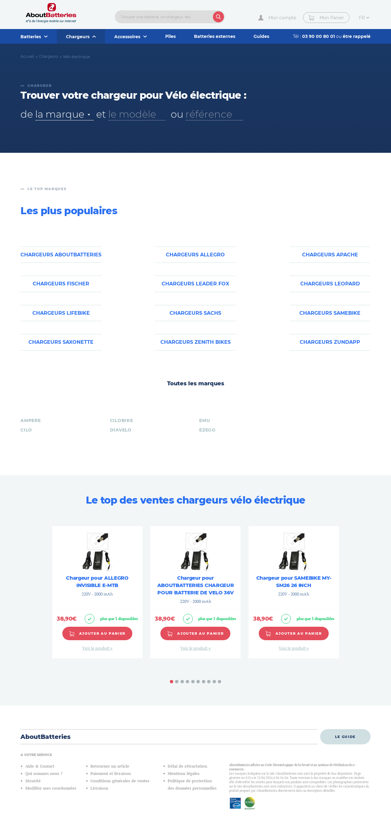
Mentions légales (183, 773)
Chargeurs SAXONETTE (60, 342)
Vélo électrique (76, 56)
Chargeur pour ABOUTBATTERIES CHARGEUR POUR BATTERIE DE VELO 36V (195, 585)
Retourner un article (109, 766)
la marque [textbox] (59, 114)
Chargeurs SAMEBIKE (329, 313)
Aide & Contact (39, 766)
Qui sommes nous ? (43, 773)
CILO (26, 430)
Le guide (345, 737)
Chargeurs (48, 56)
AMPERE (30, 420)
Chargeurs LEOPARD (330, 284)
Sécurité (33, 780)
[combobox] (64, 114)
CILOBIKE (121, 420)
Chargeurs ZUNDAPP (330, 342)
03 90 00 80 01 (319, 36)
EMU (204, 420)
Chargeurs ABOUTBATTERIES (60, 255)
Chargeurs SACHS (195, 313)
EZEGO (207, 430)
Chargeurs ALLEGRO (195, 255)
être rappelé (357, 36)
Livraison (99, 788)
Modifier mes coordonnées (50, 788)
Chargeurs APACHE (330, 255)
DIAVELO (121, 430)
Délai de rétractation (187, 766)
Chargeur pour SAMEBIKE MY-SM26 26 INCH (293, 581)
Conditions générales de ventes (119, 780)
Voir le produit (96, 648)
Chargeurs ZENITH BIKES (195, 342)
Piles (170, 36)
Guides (261, 36)
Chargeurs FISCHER (61, 284)
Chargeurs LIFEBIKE (61, 313)
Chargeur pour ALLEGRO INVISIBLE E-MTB (97, 581)
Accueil (27, 56)
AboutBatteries (45, 736)
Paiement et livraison (110, 773)
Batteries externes (214, 36)
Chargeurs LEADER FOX (195, 284)
